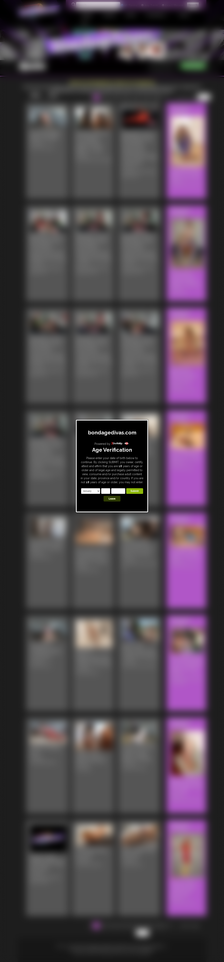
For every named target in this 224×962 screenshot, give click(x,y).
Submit (134, 491)
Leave (112, 498)
